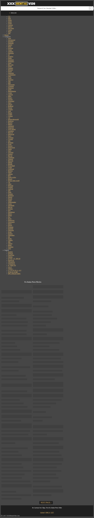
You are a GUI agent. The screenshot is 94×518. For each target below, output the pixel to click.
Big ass (10, 207)
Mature (10, 124)
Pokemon (11, 88)
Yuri (9, 81)
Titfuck (10, 243)
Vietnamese (11, 264)
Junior (10, 22)
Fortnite (10, 209)
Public (10, 58)
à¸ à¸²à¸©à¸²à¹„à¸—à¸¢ (14, 270)
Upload (42, 512)
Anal (9, 111)
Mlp (9, 242)
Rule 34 (10, 132)
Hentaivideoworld (13, 119)
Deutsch (10, 253)
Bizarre (10, 123)
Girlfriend (11, 169)
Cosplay (10, 109)
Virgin (10, 50)
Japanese (10, 79)
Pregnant (10, 227)
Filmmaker (11, 235)
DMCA (48, 512)
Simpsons (11, 73)
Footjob (10, 187)
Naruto (10, 108)
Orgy (9, 248)
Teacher (10, 99)
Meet (9, 31)
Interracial (11, 134)
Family (10, 45)
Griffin (10, 114)
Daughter (11, 41)
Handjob (10, 228)
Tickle (10, 23)
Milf (9, 83)
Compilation (11, 75)
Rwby (10, 219)
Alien (9, 184)
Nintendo (11, 43)
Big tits (10, 156)
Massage (10, 185)
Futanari (10, 68)
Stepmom (11, 60)
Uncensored (11, 40)
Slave (9, 103)
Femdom (10, 247)
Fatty (9, 151)
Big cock (10, 65)
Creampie (11, 86)
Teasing (10, 194)
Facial (10, 71)
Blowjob (10, 161)
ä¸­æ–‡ (10, 267)
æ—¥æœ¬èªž (12, 265)
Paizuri (10, 197)
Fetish (10, 66)
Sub (9, 33)
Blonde (10, 164)
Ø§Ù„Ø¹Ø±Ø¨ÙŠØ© (14, 273)
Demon (10, 146)
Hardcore (11, 121)
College (10, 116)
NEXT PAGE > (46, 502)
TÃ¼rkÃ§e (11, 262)
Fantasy (10, 154)
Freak (9, 144)
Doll (9, 18)
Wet (9, 141)
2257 (52, 512)
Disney (10, 27)
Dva (9, 210)
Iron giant (11, 28)
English (10, 252)
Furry (9, 136)
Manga (10, 162)
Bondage (10, 142)
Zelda (9, 89)
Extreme (10, 48)
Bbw (9, 175)
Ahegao (10, 174)
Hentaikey (11, 61)
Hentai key (11, 220)
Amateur (10, 51)
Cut (9, 17)
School (10, 104)
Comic (10, 30)
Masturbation (12, 91)
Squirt (10, 200)
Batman (10, 171)
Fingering (11, 127)
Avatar (10, 167)
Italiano (10, 257)
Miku (9, 96)
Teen (9, 38)
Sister (9, 63)
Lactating (11, 131)
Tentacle (10, 159)
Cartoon (10, 25)
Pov (9, 217)
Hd (9, 237)
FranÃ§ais (11, 255)
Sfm (9, 190)
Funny (10, 204)
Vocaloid (10, 152)
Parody (10, 199)
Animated (11, 126)
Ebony (10, 215)
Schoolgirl (11, 101)
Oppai (10, 149)
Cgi (9, 118)
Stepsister (11, 53)
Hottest (6, 35)
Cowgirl (10, 139)
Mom (9, 46)
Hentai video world (13, 180)
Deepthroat (11, 212)
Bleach (10, 179)
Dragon (10, 233)
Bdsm (9, 245)
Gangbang (11, 157)
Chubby (10, 240)
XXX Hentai (12, 129)
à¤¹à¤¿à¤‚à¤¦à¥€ (13, 272)
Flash (9, 192)
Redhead (10, 106)
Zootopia (10, 137)
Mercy (10, 214)
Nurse (10, 172)
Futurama (11, 230)
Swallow (10, 56)
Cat (9, 182)
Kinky (10, 238)
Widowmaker (12, 202)
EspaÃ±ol (11, 260)
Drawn (10, 225)
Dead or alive (12, 177)
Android (10, 189)
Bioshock (11, 195)
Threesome (11, 84)
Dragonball (11, 166)
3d (9, 55)
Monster (10, 70)
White (10, 20)
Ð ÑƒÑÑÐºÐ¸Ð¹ (14, 258)
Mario (10, 224)
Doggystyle (11, 147)
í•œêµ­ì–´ (10, 268)
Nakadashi (11, 205)
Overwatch (11, 222)
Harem (10, 113)
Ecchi (9, 78)
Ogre (9, 76)
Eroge (10, 232)
